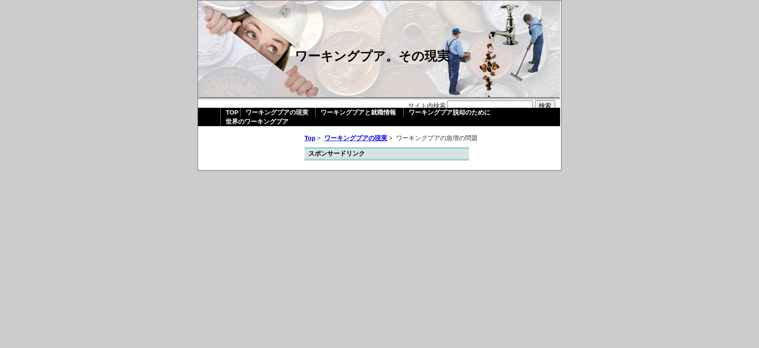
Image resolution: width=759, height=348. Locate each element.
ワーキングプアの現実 (276, 112)
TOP (232, 112)
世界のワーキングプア (257, 121)
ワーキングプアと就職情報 (358, 112)
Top (310, 138)
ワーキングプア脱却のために (449, 112)
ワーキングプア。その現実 (372, 56)
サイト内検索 (427, 105)
